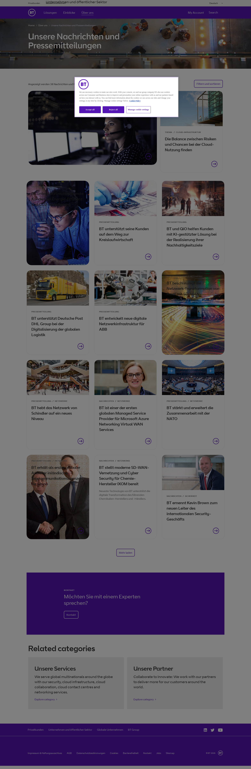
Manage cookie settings (138, 110)
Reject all (113, 110)
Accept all (90, 110)
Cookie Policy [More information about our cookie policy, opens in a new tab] (135, 101)
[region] (126, 97)
